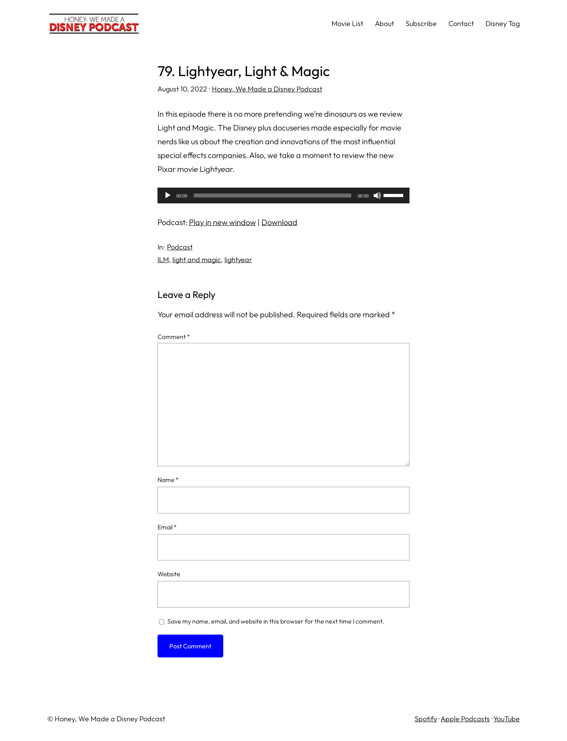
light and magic (196, 259)
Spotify (426, 718)
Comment (174, 337)
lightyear (238, 259)
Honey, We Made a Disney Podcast (267, 88)
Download (279, 222)
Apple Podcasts (465, 718)
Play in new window (222, 222)
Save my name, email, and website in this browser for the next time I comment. (275, 621)
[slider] (273, 195)
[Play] (168, 195)
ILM (163, 259)
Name (168, 480)
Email (167, 527)
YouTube (506, 718)
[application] (284, 195)
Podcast (180, 246)
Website (169, 574)
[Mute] (377, 195)
